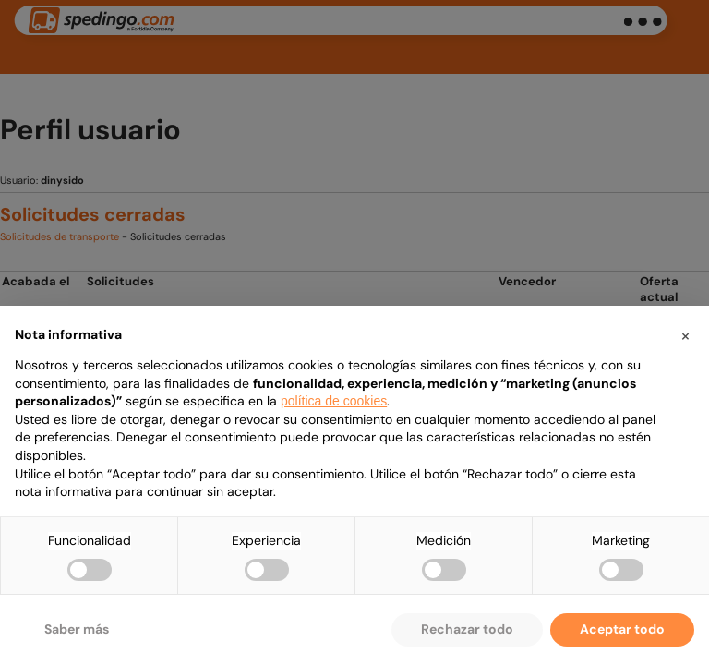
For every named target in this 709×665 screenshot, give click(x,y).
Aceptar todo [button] (622, 629)
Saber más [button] (76, 629)
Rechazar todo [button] (467, 629)
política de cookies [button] (334, 400)
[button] (685, 335)
